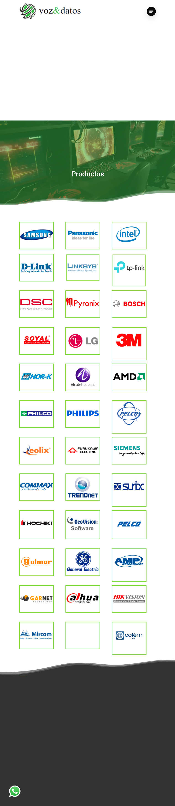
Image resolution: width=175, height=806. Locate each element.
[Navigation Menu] (151, 11)
